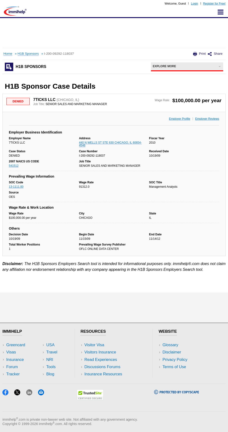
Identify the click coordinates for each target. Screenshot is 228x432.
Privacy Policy (175, 359)
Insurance (15, 359)
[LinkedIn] (32, 393)
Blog (50, 374)
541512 (14, 165)
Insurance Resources (103, 374)
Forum (12, 367)
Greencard (15, 345)
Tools (51, 367)
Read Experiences (100, 359)
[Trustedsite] (90, 398)
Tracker (13, 374)
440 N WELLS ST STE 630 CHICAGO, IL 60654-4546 (110, 144)
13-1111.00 (16, 186)
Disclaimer (172, 352)
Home (7, 53)
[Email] (43, 393)
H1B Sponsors (28, 53)
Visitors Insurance (100, 352)
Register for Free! (214, 3)
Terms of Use (174, 367)
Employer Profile (179, 118)
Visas (11, 352)
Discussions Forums (102, 367)
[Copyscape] (176, 392)
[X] (20, 393)
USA (50, 345)
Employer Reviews (207, 118)
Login (194, 3)
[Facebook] (8, 393)
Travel (51, 352)
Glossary (170, 345)
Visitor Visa (94, 345)
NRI (49, 359)
